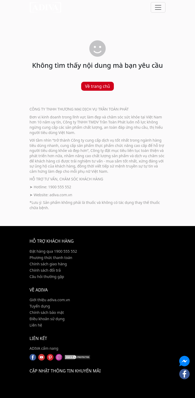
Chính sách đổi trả (45, 270)
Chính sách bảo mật (47, 312)
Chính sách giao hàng (48, 263)
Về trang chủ (97, 86)
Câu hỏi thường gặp (47, 276)
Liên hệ (36, 325)
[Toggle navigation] (158, 7)
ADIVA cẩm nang (44, 348)
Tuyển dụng (40, 306)
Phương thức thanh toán (51, 257)
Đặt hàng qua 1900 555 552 (53, 251)
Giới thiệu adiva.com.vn (50, 299)
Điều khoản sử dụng (47, 318)
